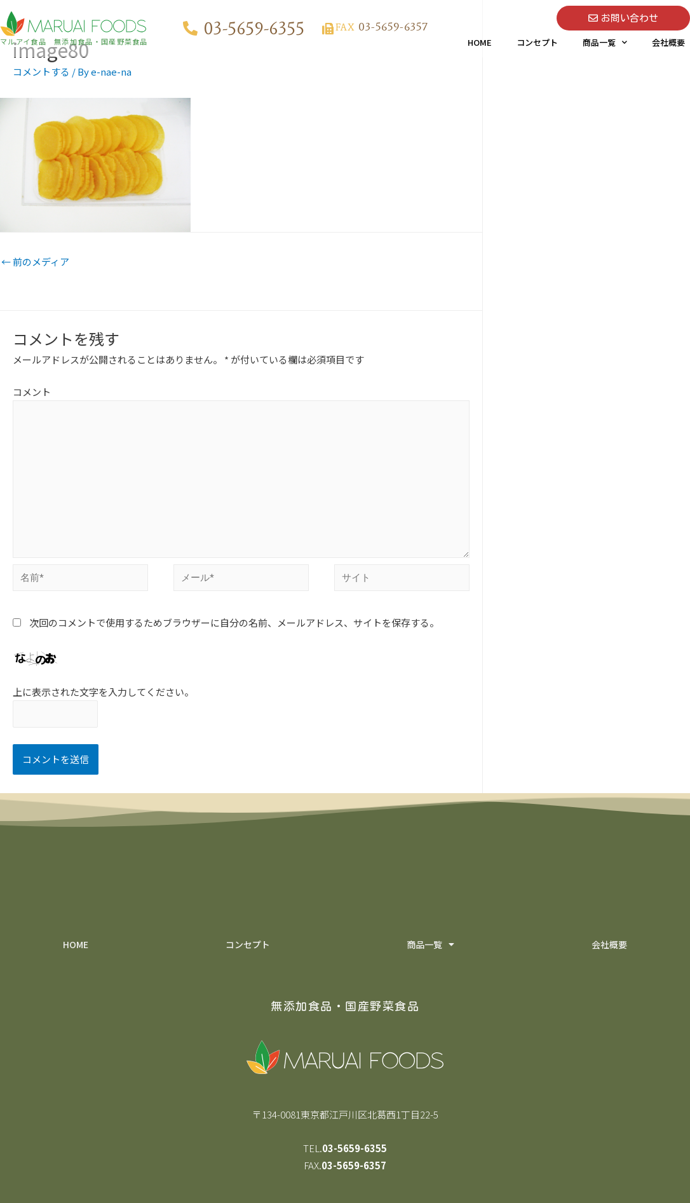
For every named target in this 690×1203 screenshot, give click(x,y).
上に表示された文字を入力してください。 (103, 691)
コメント (32, 391)
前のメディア (35, 261)
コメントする (41, 71)
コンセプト (537, 42)
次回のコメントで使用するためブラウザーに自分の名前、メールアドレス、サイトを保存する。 (234, 622)
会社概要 (668, 42)
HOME (480, 42)
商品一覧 (605, 42)
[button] (623, 18)
